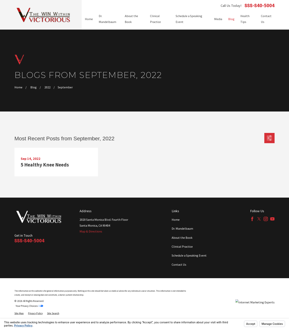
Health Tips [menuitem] (245, 19)
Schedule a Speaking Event (189, 255)
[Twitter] (259, 219)
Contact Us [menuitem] (266, 19)
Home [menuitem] (89, 19)
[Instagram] (266, 219)
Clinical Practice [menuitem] (155, 19)
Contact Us (179, 264)
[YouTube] (272, 219)
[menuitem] (19, 313)
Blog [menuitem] (231, 19)
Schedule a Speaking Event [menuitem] (189, 19)
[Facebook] (252, 219)
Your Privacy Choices (29, 306)
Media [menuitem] (218, 19)
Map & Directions (91, 231)
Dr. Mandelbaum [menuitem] (107, 19)
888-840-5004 (260, 5)
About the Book (182, 237)
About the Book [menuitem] (131, 19)
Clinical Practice (182, 246)
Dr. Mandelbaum (182, 228)
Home (176, 219)
